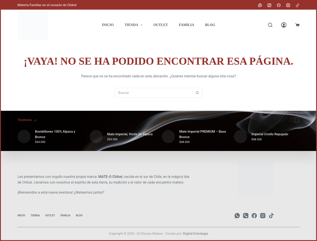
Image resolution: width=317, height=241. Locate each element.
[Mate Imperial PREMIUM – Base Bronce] (168, 136)
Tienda (134, 25)
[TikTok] (298, 5)
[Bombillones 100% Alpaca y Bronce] (24, 136)
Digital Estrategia (195, 234)
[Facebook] (279, 5)
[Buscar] (270, 25)
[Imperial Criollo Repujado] (240, 136)
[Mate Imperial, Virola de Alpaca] (96, 136)
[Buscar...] (153, 93)
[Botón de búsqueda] (197, 93)
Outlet (160, 25)
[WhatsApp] (260, 5)
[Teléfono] (269, 5)
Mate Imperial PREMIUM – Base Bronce (202, 134)
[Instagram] (288, 5)
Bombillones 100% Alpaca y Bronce (55, 134)
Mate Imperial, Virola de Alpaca (130, 134)
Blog (210, 25)
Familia (186, 25)
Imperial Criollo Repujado (269, 134)
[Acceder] (283, 25)
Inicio (108, 25)
